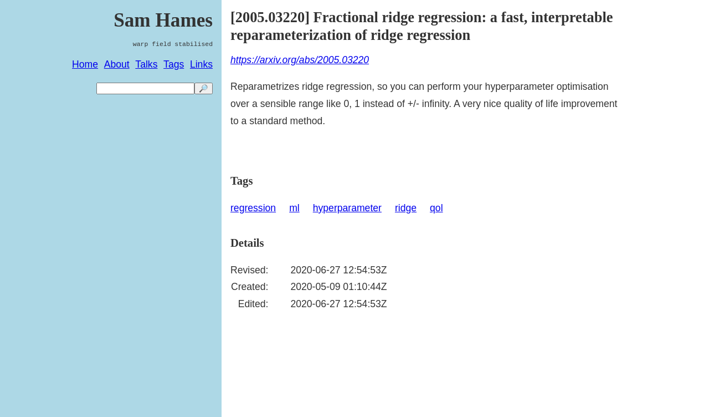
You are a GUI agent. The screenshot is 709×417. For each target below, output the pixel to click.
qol (436, 207)
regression (253, 207)
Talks (146, 64)
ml (294, 207)
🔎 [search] (203, 88)
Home (85, 64)
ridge (406, 207)
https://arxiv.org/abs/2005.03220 (299, 59)
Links (201, 64)
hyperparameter (347, 207)
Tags (173, 64)
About (117, 64)
